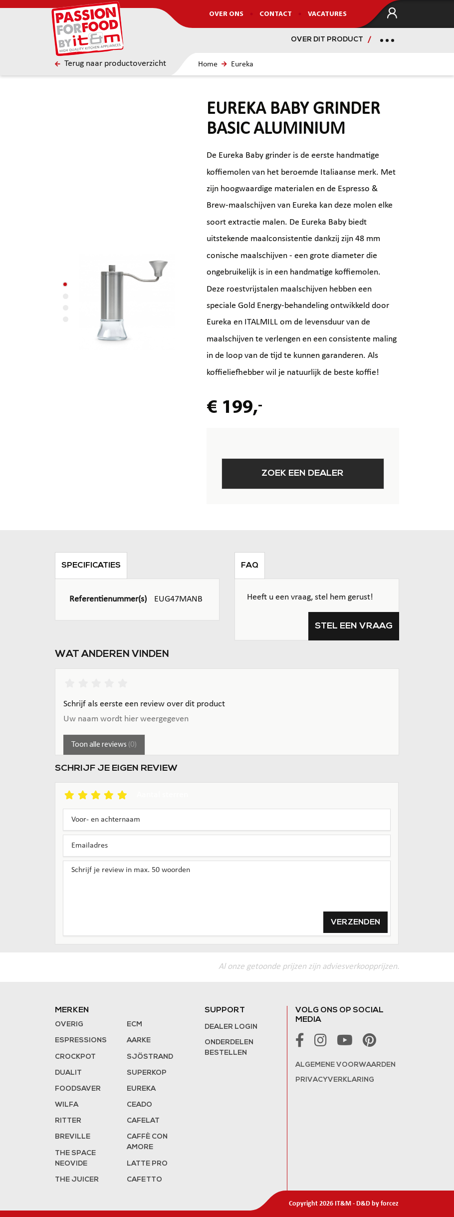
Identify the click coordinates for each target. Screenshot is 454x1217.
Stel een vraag (354, 626)
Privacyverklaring (334, 1080)
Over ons (226, 14)
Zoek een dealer (302, 473)
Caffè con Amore (147, 1142)
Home (208, 64)
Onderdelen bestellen (229, 1048)
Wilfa (66, 1105)
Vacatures (327, 14)
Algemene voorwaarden (345, 1065)
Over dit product (327, 39)
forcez (390, 1204)
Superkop (147, 1073)
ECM (134, 1024)
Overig (69, 1024)
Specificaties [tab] (91, 566)
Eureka (242, 64)
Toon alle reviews (104, 745)
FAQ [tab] (249, 566)
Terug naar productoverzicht (110, 63)
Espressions (81, 1040)
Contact (275, 14)
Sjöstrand (150, 1057)
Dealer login (231, 1027)
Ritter (68, 1121)
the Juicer (77, 1180)
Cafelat (143, 1121)
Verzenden (355, 922)
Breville (72, 1137)
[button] (65, 284)
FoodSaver (78, 1089)
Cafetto (144, 1180)
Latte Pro (147, 1164)
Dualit (68, 1073)
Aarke (139, 1040)
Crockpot (75, 1057)
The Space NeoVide (75, 1159)
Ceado (139, 1105)
